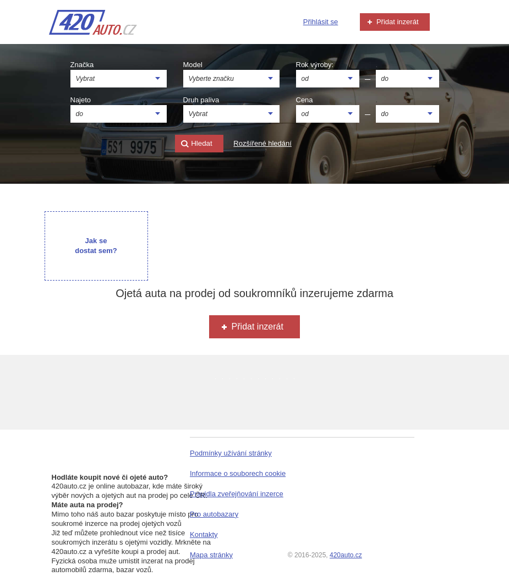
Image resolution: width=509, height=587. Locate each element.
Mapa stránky (211, 555)
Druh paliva (201, 100)
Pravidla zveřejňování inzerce (236, 494)
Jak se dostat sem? (96, 246)
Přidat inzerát (391, 22)
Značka (82, 65)
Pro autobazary (214, 514)
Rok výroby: (315, 65)
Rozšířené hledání (262, 143)
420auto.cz (346, 555)
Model (192, 65)
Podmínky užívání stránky (231, 453)
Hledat (196, 144)
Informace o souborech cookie (238, 473)
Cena (304, 100)
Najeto (80, 100)
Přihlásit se (320, 22)
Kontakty (204, 534)
